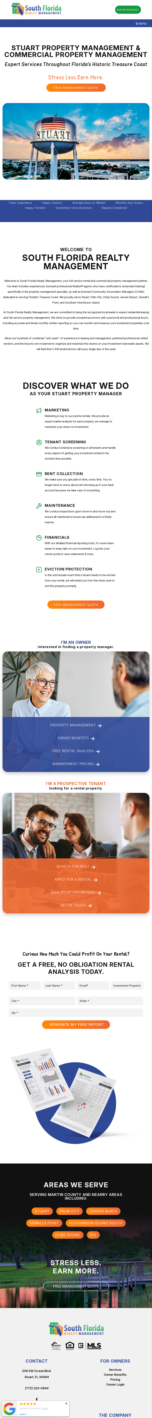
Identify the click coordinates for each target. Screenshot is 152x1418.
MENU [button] (141, 23)
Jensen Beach (103, 1211)
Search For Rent (76, 867)
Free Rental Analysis (76, 751)
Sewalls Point (44, 1223)
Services (115, 1369)
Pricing (115, 1379)
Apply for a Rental (76, 879)
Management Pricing (76, 764)
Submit (76, 1024)
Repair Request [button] (128, 9)
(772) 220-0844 (37, 1388)
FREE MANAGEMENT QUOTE (76, 87)
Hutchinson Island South (96, 1223)
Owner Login (115, 1384)
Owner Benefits (76, 738)
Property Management (76, 725)
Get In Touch (76, 905)
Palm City (69, 1211)
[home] (36, 9)
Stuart (42, 1211)
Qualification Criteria (76, 892)
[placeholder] (25, 985)
